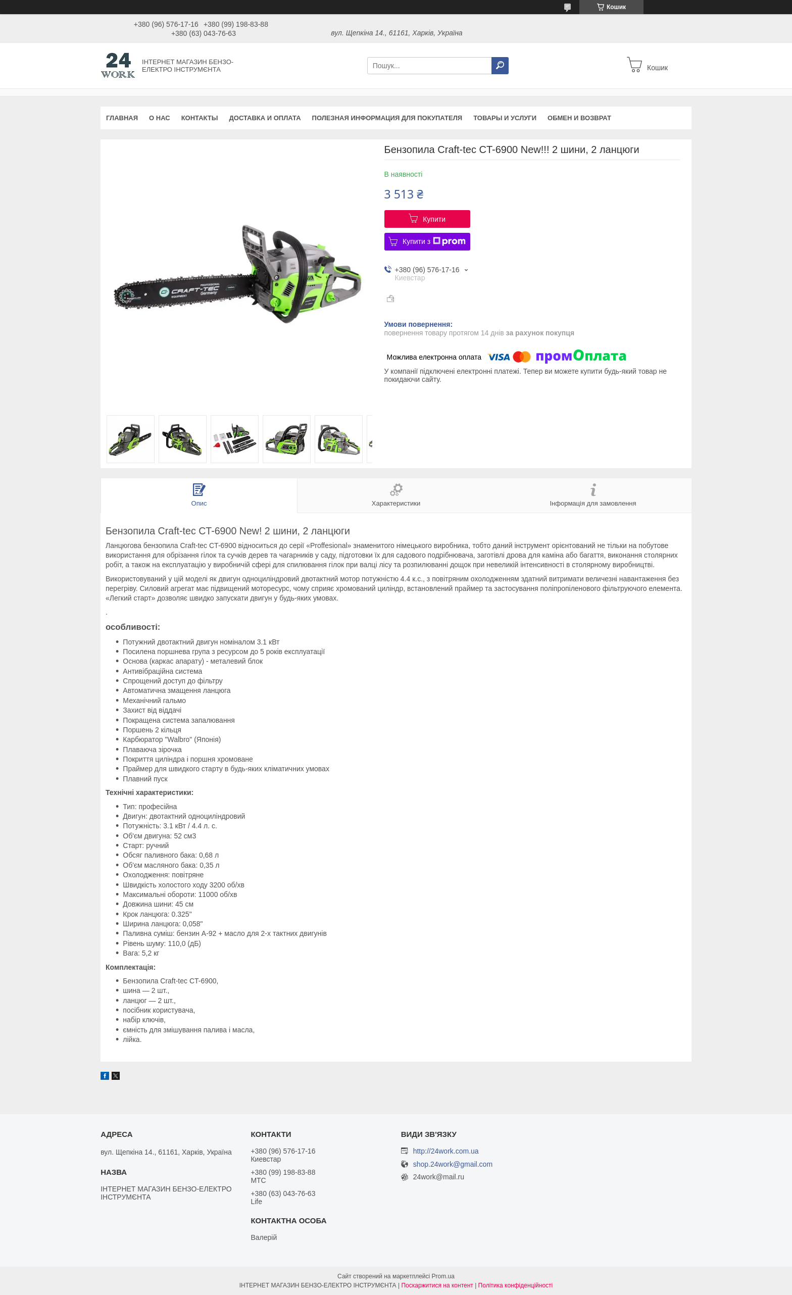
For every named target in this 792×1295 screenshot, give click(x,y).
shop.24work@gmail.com (452, 1164)
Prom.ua (443, 1276)
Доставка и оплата (265, 118)
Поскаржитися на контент (437, 1285)
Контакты (199, 118)
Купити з (434, 241)
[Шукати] (500, 65)
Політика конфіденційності (515, 1285)
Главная (122, 118)
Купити (434, 219)
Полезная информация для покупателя (387, 118)
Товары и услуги (504, 118)
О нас (159, 118)
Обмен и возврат (579, 118)
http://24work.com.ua (446, 1151)
